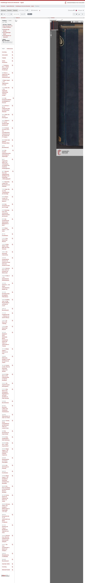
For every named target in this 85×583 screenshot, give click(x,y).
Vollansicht (34, 10)
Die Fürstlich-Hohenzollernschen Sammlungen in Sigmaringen (6, 153)
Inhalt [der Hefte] (5, 564)
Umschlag (4, 52)
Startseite (3, 6)
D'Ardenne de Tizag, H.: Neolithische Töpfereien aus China (5, 529)
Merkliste (71, 10)
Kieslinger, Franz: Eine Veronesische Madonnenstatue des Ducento (6, 213)
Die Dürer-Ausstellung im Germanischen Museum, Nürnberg (6, 489)
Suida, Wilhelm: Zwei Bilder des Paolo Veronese (5, 247)
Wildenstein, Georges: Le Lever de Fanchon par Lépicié (6, 359)
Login (80, 10)
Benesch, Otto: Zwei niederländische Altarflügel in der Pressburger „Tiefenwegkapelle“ (6, 175)
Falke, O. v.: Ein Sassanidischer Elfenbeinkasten (6, 278)
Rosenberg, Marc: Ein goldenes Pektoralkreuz (6, 294)
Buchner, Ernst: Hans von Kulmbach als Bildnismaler (6, 270)
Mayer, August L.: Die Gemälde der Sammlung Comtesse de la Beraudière (5, 479)
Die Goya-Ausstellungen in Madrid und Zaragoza (5, 547)
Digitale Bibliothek (10, 6)
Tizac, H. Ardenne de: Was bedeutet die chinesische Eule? (6, 75)
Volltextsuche (10, 48)
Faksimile (15, 10)
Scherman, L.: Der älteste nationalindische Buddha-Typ (6, 286)
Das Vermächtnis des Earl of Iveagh (6, 206)
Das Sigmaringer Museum (5, 240)
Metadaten (3, 10)
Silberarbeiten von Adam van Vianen (6, 416)
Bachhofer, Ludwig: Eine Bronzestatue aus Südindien (6, 184)
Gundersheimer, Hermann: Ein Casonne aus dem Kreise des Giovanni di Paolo (6, 261)
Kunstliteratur (5, 234)
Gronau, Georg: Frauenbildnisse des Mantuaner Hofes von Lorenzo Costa (5, 424)
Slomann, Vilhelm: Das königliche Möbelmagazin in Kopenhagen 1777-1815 (6, 508)
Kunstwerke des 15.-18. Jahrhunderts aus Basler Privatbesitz (6, 518)
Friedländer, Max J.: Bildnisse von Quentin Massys (5, 315)
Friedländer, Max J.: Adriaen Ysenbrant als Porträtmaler (5, 67)
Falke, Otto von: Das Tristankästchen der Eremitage (6, 191)
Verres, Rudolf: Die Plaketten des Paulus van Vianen (5, 498)
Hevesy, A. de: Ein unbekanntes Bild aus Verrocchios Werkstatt (6, 108)
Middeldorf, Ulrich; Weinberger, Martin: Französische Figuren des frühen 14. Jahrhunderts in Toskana (5, 339)
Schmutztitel (5, 55)
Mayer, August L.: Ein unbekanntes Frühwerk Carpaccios (5, 452)
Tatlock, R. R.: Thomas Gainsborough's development (5, 123)
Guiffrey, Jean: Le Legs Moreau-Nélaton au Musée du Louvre (6, 302)
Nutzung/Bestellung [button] (7, 42)
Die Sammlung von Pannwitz (5, 467)
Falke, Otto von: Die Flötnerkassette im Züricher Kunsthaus (5, 377)
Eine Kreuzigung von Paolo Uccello (5, 432)
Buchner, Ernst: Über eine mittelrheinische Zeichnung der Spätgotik (6, 538)
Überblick (9, 10)
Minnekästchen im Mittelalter (5, 555)
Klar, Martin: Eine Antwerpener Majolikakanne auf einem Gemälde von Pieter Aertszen (5, 394)
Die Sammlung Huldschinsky (5, 253)
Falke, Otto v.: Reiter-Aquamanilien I (5, 444)
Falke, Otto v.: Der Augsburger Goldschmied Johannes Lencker (6, 91)
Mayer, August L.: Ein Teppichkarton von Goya (6, 82)
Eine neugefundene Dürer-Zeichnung (5, 438)
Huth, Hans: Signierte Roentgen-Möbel (6, 141)
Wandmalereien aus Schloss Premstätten (5, 460)
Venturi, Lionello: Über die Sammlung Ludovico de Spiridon (6, 368)
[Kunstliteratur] (5, 146)
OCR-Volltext (21, 10)
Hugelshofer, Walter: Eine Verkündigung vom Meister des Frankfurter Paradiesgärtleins (6, 164)
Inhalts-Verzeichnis (4, 61)
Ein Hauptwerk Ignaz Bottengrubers (6, 385)
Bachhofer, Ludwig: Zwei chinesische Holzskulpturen (5, 408)
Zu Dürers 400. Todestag (4, 322)
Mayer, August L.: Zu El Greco (5, 229)
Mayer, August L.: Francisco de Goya (5, 351)
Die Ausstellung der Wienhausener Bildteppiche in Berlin (5, 222)
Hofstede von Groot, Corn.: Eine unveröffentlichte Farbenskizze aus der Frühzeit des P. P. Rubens (6, 132)
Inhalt (3, 48)
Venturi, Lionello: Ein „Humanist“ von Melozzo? (5, 199)
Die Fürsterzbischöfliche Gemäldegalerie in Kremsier (6, 100)
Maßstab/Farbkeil (6, 569)
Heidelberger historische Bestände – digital (12, 2)
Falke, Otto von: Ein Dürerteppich (6, 116)
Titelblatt (4, 58)
